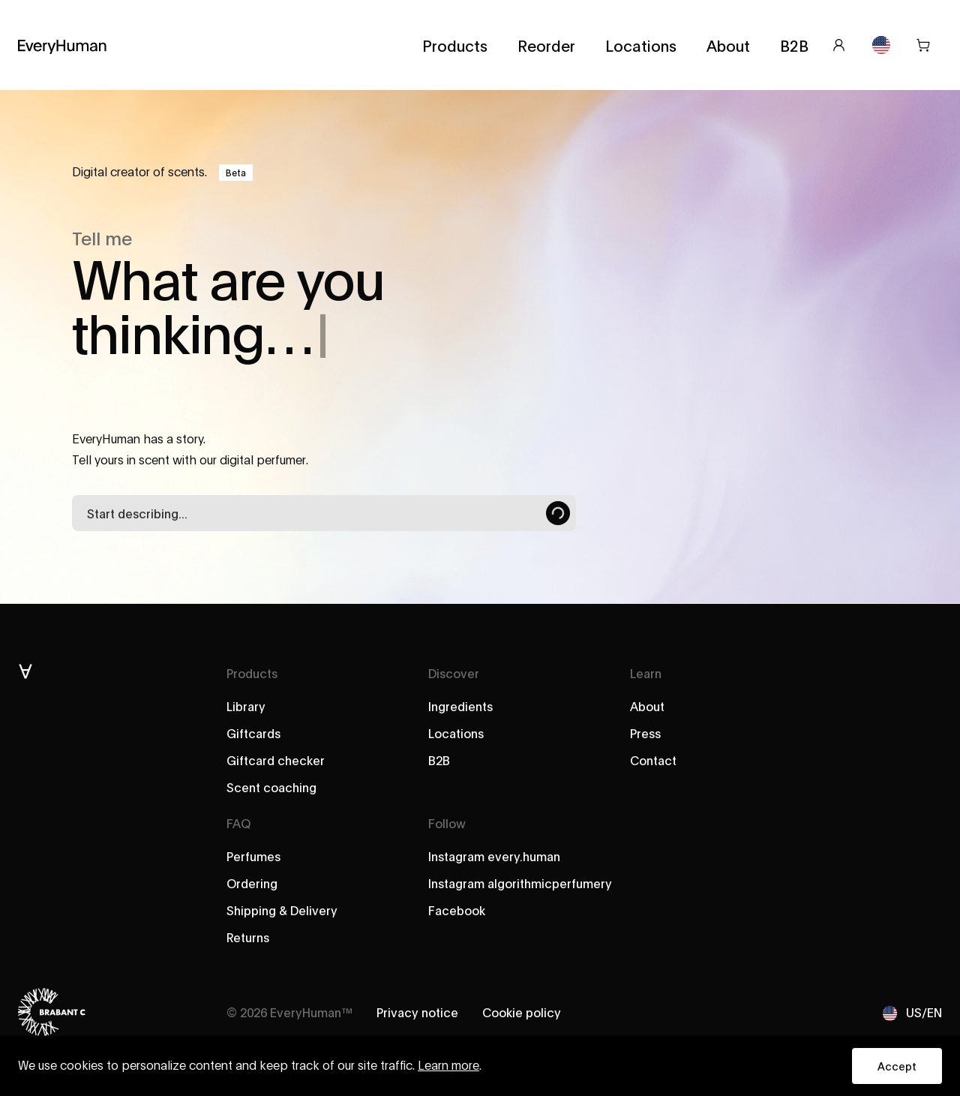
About (728, 45)
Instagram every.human (494, 855)
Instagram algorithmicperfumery (520, 882)
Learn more (448, 1066)
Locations (640, 45)
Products (455, 45)
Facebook (456, 909)
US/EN (912, 1012)
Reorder (546, 45)
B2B (794, 45)
